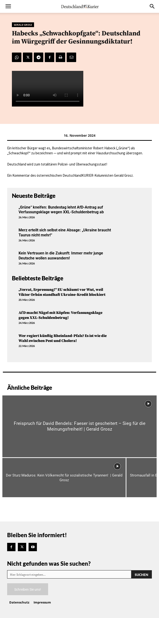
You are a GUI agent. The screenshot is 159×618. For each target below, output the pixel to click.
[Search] (141, 574)
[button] (8, 6)
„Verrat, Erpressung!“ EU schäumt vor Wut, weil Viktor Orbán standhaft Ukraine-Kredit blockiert (62, 292)
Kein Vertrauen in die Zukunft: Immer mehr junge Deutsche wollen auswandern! (61, 255)
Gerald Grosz (23, 24)
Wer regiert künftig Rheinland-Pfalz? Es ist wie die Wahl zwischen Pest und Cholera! (63, 338)
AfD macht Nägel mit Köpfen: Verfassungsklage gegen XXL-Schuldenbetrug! (60, 315)
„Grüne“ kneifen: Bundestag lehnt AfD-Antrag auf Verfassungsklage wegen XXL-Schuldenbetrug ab (61, 209)
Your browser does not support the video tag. (47, 89)
